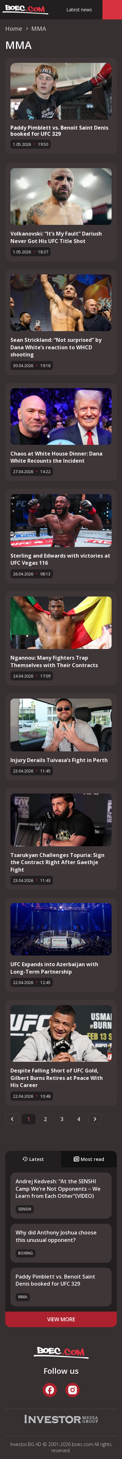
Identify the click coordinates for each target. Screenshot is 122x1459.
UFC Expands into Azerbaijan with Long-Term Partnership (54, 968)
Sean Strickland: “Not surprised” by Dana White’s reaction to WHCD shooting (56, 347)
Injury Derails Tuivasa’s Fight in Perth (59, 760)
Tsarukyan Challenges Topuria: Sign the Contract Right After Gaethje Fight (57, 862)
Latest (33, 1159)
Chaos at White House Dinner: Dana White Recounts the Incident (56, 457)
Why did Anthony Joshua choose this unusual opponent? (56, 1236)
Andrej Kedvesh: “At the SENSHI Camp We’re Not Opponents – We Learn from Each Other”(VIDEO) (58, 1188)
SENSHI (24, 1209)
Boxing (25, 1253)
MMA (22, 1297)
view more (61, 1319)
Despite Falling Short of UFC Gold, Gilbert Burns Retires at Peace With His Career (56, 1078)
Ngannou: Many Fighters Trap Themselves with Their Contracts (54, 661)
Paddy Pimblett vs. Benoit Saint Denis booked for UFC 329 (59, 130)
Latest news (79, 9)
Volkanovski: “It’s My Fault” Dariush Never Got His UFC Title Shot (56, 237)
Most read (89, 1159)
